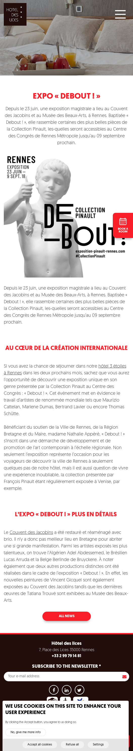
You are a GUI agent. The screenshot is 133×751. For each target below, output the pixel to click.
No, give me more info (26, 734)
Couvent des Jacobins (31, 532)
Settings (98, 747)
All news (66, 616)
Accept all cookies (40, 747)
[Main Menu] (120, 14)
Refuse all (72, 747)
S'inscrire (124, 677)
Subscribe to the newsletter (66, 666)
